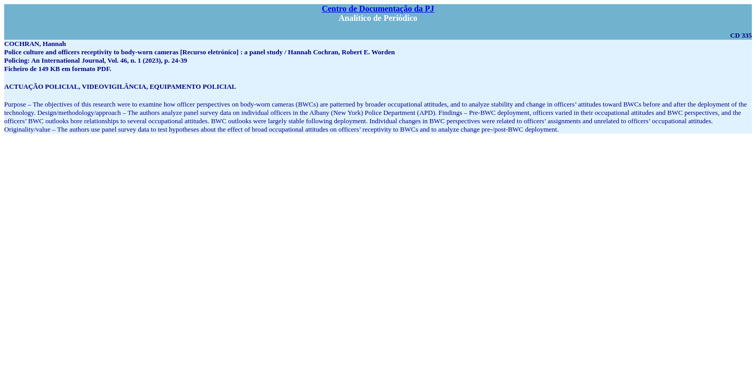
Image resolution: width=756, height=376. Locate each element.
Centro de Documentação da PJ (378, 8)
